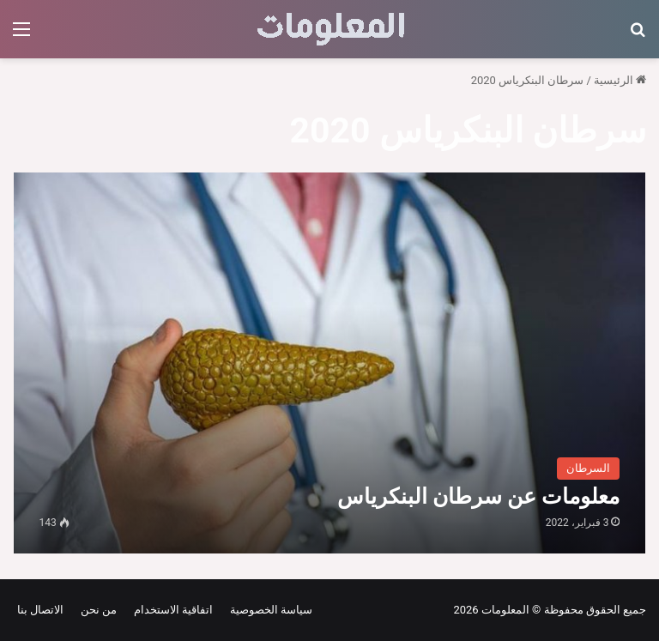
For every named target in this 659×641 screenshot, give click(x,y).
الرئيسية (620, 80)
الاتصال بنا (40, 609)
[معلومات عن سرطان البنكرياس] (330, 362)
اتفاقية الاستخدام (170, 609)
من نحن (96, 609)
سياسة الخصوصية (268, 609)
